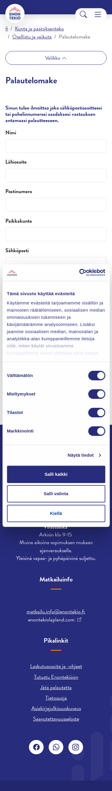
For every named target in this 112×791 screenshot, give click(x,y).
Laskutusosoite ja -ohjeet (56, 666)
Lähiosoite (16, 162)
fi (6, 28)
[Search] (83, 14)
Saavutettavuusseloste (56, 719)
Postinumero (18, 191)
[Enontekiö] (14, 13)
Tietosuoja (56, 698)
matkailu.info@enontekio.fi (56, 611)
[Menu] (97, 14)
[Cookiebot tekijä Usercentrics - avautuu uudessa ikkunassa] (79, 272)
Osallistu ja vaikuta (32, 37)
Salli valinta (56, 493)
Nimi (10, 132)
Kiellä (56, 513)
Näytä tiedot (81, 455)
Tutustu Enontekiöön (56, 677)
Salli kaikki (56, 474)
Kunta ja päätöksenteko (39, 28)
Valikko (53, 58)
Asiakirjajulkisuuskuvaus (56, 708)
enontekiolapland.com (51, 620)
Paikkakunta (18, 221)
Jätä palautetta (56, 687)
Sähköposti (17, 250)
